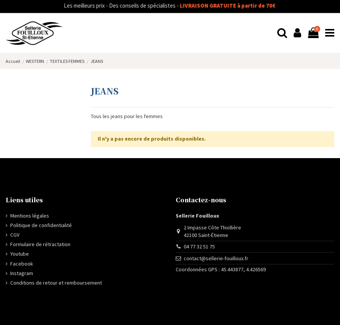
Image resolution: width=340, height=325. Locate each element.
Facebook (21, 263)
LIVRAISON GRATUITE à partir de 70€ (234, 5)
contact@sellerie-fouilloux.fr (216, 258)
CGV (14, 234)
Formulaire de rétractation (40, 244)
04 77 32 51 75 (199, 246)
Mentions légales (29, 215)
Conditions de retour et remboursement (56, 282)
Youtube (19, 253)
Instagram (21, 273)
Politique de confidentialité (41, 225)
